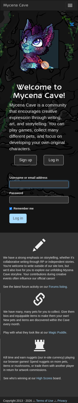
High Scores (44, 378)
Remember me (21, 208)
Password (16, 193)
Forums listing (58, 286)
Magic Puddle (57, 332)
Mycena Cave (15, 5)
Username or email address (28, 177)
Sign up (25, 160)
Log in (54, 160)
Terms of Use (44, 400)
